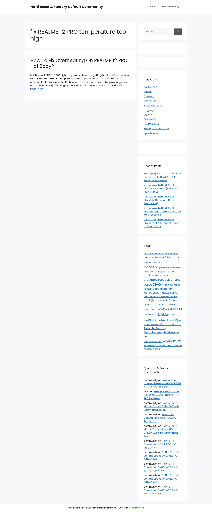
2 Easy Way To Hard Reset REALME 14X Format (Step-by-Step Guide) (161, 188)
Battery (148, 91)
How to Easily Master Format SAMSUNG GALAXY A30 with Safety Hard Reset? (161, 431)
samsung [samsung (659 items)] (170, 319)
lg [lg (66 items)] (151, 300)
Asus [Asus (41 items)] (167, 257)
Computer (150, 101)
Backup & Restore (154, 87)
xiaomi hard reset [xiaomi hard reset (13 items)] (151, 346)
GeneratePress (136, 507)
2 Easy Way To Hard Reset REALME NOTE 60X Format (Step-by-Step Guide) (162, 211)
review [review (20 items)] (158, 320)
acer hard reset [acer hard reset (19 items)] (151, 253)
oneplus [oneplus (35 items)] (153, 314)
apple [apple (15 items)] (162, 257)
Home (152, 6)
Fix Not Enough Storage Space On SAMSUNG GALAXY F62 (161, 456)
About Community (169, 6)
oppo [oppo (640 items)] (163, 313)
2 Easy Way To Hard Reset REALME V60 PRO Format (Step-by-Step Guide (162, 223)
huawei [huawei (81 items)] (165, 293)
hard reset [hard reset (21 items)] (170, 267)
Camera (149, 96)
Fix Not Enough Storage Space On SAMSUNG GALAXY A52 (161, 479)
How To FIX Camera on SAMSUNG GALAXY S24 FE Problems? (161, 467)
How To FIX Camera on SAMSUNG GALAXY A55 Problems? (161, 490)
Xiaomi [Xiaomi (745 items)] (174, 341)
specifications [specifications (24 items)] (154, 341)
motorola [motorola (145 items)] (158, 304)
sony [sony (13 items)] (156, 332)
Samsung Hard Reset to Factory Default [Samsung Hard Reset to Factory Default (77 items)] (162, 328)
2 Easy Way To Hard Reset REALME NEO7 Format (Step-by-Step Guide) (162, 200)
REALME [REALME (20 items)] (151, 320)
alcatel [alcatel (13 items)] (162, 254)
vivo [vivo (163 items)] (165, 341)
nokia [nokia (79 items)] (167, 309)
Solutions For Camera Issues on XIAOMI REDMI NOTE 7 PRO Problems (162, 383)
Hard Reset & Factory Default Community (66, 6)
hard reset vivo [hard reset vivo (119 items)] (161, 280)
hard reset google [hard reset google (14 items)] (163, 272)
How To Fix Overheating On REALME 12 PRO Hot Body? (78, 63)
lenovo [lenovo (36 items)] (159, 296)
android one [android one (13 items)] (154, 257)
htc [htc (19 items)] (152, 289)
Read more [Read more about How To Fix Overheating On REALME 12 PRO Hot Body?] (36, 89)
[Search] (178, 31)
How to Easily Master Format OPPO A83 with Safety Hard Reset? (161, 406)
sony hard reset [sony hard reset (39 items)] (167, 332)
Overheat (149, 119)
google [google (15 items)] (161, 268)
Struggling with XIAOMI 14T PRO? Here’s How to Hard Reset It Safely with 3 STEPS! (162, 177)
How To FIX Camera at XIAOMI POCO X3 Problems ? (160, 418)
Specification (151, 133)
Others (148, 114)
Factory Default (153, 105)
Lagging (148, 110)
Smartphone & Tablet (156, 128)
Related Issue (152, 124)
